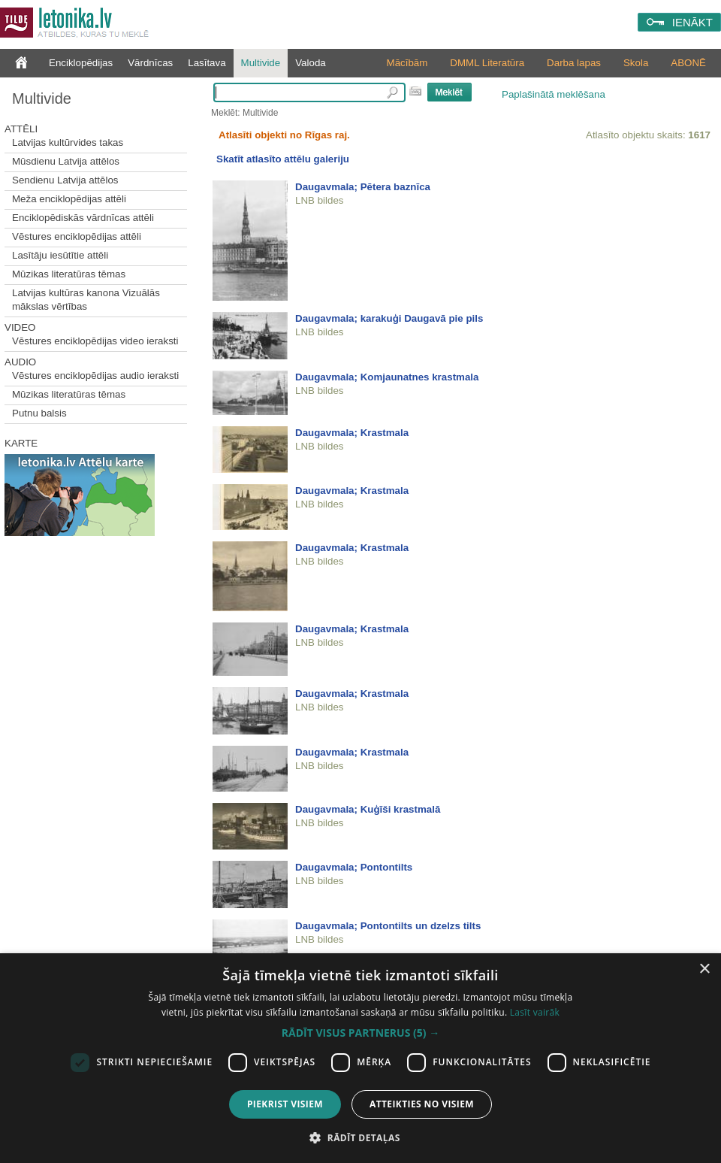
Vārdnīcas (150, 62)
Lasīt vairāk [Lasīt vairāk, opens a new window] (535, 1012)
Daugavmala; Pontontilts (353, 867)
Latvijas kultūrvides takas (67, 142)
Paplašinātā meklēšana (553, 94)
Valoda (310, 62)
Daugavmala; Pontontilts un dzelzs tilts (388, 925)
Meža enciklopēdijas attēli (69, 198)
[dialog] (360, 1058)
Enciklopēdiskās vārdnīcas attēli (83, 217)
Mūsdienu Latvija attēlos (65, 161)
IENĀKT (692, 22)
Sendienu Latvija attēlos (65, 180)
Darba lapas (574, 62)
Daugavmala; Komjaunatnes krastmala (386, 377)
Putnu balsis (39, 413)
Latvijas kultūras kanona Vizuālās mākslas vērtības (86, 299)
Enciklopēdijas (81, 62)
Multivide (261, 62)
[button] (360, 1033)
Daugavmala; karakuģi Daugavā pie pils (389, 318)
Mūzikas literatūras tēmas (68, 274)
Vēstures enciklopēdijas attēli (76, 236)
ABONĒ (688, 62)
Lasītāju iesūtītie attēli (60, 255)
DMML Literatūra (487, 62)
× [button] (704, 969)
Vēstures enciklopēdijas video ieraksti (95, 341)
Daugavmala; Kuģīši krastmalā (367, 809)
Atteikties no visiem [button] (422, 1104)
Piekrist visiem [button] (285, 1104)
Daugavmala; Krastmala (352, 432)
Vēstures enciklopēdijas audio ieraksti (95, 375)
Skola (635, 62)
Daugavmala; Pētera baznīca (362, 186)
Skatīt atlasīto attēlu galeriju (282, 159)
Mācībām (407, 62)
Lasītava (206, 62)
